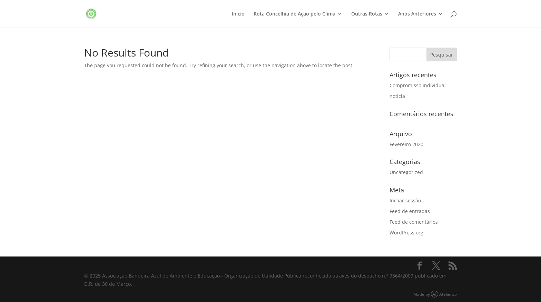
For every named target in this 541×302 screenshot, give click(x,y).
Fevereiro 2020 (406, 144)
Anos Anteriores (417, 14)
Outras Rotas (366, 14)
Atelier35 (448, 294)
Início (238, 14)
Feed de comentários (414, 222)
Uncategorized (406, 172)
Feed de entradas (410, 211)
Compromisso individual (418, 85)
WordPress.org (406, 232)
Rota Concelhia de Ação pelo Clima (294, 14)
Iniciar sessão (405, 200)
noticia (397, 96)
